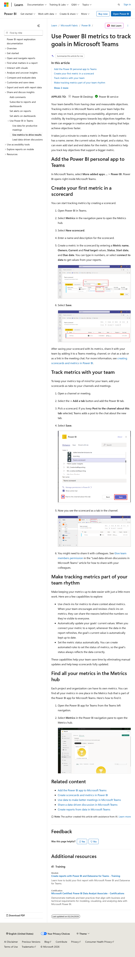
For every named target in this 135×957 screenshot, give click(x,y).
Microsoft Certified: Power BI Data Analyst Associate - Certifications (87, 893)
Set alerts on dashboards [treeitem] (23, 115)
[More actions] (128, 25)
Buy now (103, 13)
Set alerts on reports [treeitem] (20, 111)
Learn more (125, 816)
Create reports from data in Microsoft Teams (84, 809)
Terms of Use (11, 946)
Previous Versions (31, 941)
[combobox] (23, 33)
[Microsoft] (6, 4)
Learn (54, 25)
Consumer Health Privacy (98, 941)
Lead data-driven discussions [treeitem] (27, 139)
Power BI (86, 25)
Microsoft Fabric (69, 25)
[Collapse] (38, 26)
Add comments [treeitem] (18, 97)
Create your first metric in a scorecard (74, 73)
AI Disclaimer (11, 941)
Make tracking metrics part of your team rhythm (79, 82)
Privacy (75, 941)
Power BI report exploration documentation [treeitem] (21, 41)
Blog (46, 941)
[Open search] (118, 5)
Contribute (61, 941)
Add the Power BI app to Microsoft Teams (82, 790)
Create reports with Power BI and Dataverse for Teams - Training (85, 875)
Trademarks (28, 946)
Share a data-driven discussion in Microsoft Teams (88, 804)
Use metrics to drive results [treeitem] (27, 134)
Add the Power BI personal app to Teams (75, 69)
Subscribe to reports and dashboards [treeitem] (23, 104)
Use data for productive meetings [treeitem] (24, 128)
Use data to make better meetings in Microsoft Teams (89, 800)
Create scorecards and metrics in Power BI (83, 795)
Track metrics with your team (69, 78)
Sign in (127, 4)
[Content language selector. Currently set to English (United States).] (20, 933)
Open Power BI (121, 13)
